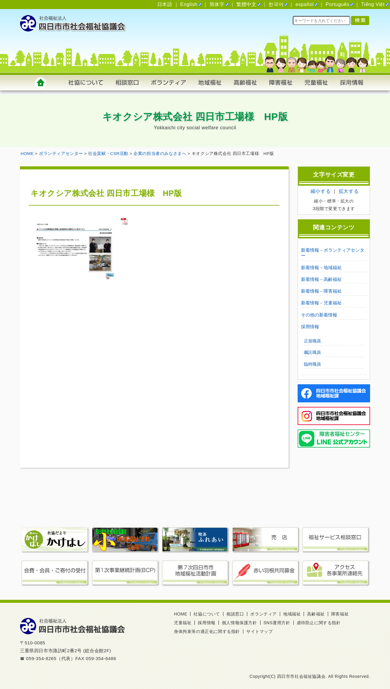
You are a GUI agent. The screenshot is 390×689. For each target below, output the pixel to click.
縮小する (321, 191)
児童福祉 (182, 622)
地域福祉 (292, 614)
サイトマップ (259, 631)
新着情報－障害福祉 (321, 291)
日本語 (164, 4)
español (305, 4)
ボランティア (263, 614)
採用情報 (310, 326)
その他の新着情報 (319, 314)
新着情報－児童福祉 (321, 302)
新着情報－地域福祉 (321, 267)
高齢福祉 (315, 614)
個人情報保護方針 (239, 622)
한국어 (275, 4)
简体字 (217, 4)
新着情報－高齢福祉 (321, 279)
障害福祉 (340, 614)
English (188, 4)
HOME (180, 614)
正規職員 (312, 340)
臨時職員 (312, 364)
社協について (206, 614)
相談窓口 (235, 614)
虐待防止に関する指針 (319, 622)
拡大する (349, 191)
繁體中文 (246, 4)
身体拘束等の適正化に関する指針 (207, 631)
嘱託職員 (312, 352)
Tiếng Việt (373, 4)
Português (337, 4)
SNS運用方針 (277, 622)
